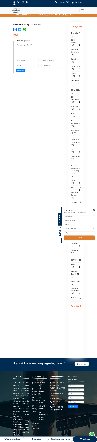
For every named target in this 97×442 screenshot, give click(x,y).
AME (72, 114)
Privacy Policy (34, 408)
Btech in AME (75, 281)
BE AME (73, 260)
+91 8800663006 (61, 2)
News (73, 264)
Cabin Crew (75, 59)
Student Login (77, 2)
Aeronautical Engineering (75, 82)
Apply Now (60, 219)
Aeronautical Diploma (75, 131)
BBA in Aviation (73, 41)
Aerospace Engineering (75, 51)
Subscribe (73, 406)
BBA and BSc (75, 90)
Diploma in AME (74, 252)
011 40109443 (56, 407)
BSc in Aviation (76, 66)
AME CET (74, 73)
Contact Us (42, 391)
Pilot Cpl (74, 202)
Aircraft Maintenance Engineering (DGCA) (75, 169)
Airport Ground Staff (76, 158)
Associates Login (36, 391)
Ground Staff (75, 33)
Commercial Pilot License (75, 141)
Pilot (72, 149)
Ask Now (20, 71)
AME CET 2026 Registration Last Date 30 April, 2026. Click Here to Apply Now (56, 15)
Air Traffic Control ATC (75, 273)
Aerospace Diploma (74, 194)
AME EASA (74, 107)
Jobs (72, 187)
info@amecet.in (56, 410)
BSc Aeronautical (75, 98)
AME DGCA (75, 298)
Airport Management (75, 122)
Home (35, 383)
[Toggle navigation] (82, 10)
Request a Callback (12, 439)
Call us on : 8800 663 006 (60, 439)
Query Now (82, 364)
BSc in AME (75, 180)
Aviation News (42, 400)
